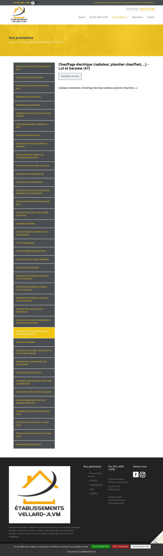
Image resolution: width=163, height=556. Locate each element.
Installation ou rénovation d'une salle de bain (31, 363)
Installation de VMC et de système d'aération (32, 214)
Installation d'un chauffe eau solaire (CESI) (33, 434)
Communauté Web (116, 503)
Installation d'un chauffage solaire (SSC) (33, 203)
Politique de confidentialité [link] (81, 552)
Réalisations (137, 17)
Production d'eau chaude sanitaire (32, 259)
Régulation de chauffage (27, 268)
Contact (150, 17)
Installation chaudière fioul (29, 182)
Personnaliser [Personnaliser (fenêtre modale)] (140, 546)
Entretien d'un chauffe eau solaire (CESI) (32, 423)
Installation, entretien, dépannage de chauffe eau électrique (33, 321)
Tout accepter (100, 546)
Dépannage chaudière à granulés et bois (33, 87)
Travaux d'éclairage (25, 342)
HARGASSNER (96, 485)
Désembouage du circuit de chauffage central (33, 114)
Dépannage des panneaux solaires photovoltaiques (32, 299)
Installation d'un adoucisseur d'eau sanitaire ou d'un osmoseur (33, 192)
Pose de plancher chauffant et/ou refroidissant (32, 233)
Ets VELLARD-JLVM (99, 17)
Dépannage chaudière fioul (28, 97)
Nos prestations (119, 17)
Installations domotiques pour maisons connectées (31, 401)
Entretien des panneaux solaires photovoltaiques (31, 288)
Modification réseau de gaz (29, 445)
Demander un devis (70, 76)
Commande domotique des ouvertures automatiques (34, 382)
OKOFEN (93, 481)
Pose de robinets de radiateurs (31, 251)
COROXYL (94, 494)
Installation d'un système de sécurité (34, 392)
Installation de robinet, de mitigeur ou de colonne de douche (34, 352)
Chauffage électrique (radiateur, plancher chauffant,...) (31, 332)
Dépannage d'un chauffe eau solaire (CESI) (33, 412)
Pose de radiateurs (25, 243)
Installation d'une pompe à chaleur (32, 166)
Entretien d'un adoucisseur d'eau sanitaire (31, 145)
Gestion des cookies (116, 500)
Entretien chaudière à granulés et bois (32, 125)
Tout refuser (120, 546)
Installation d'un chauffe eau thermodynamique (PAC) (30, 156)
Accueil (82, 17)
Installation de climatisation (30, 174)
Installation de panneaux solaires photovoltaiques (32, 277)
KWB (92, 489)
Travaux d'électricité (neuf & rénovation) (29, 310)
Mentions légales (115, 497)
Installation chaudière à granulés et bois (33, 67)
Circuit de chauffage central (29, 78)
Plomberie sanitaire (25, 224)
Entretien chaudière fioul (28, 135)
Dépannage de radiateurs (28, 105)
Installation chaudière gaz (29, 373)
